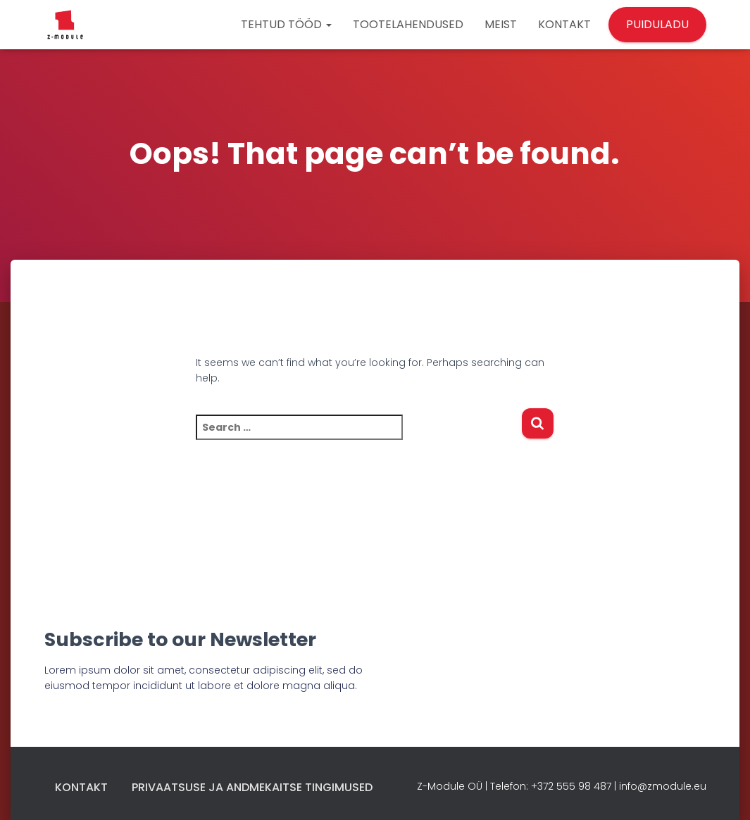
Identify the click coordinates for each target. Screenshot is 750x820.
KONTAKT (564, 24)
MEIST (501, 24)
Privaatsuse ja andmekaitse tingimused (252, 787)
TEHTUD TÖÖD (286, 24)
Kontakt (81, 787)
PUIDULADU (657, 24)
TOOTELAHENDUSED (408, 24)
